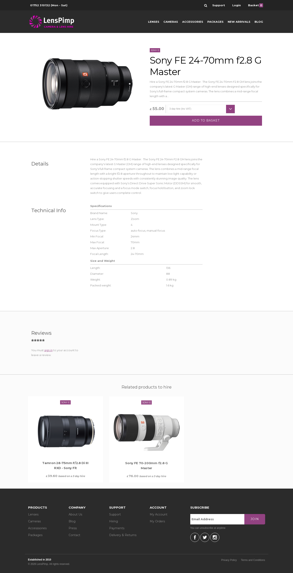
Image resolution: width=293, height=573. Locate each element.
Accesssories (37, 528)
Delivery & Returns (122, 535)
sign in (48, 350)
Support (115, 514)
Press (73, 528)
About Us (75, 514)
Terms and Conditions (253, 560)
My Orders (157, 521)
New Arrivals (239, 21)
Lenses (153, 21)
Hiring (113, 521)
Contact (74, 535)
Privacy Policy (229, 560)
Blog (259, 21)
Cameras (170, 21)
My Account (158, 514)
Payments (116, 528)
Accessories (192, 21)
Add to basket (206, 120)
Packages (215, 21)
